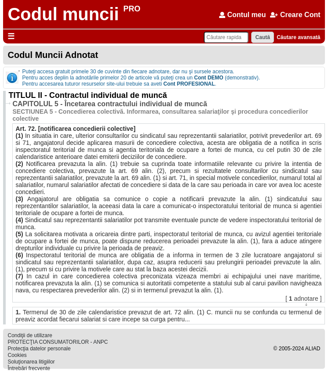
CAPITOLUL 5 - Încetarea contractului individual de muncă (109, 104)
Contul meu (242, 14)
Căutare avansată (298, 37)
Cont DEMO (208, 78)
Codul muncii (63, 14)
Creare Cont (295, 14)
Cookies (16, 355)
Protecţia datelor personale (38, 349)
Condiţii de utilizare (29, 335)
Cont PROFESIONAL (189, 84)
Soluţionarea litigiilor (30, 362)
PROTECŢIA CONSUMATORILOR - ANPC (57, 342)
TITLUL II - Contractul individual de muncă (87, 95)
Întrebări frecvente (28, 368)
